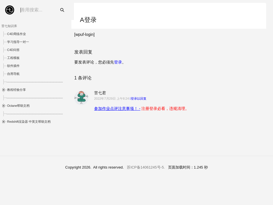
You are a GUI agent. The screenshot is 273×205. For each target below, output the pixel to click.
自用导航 (13, 73)
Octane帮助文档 (18, 105)
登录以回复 (138, 98)
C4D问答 (13, 50)
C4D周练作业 (16, 34)
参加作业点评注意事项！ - (117, 108)
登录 (118, 62)
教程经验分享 (16, 89)
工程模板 (13, 58)
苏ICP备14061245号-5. (146, 167)
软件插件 (13, 65)
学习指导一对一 (18, 42)
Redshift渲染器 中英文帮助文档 (29, 121)
